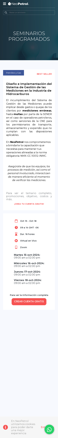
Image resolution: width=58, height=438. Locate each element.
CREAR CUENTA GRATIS (29, 301)
